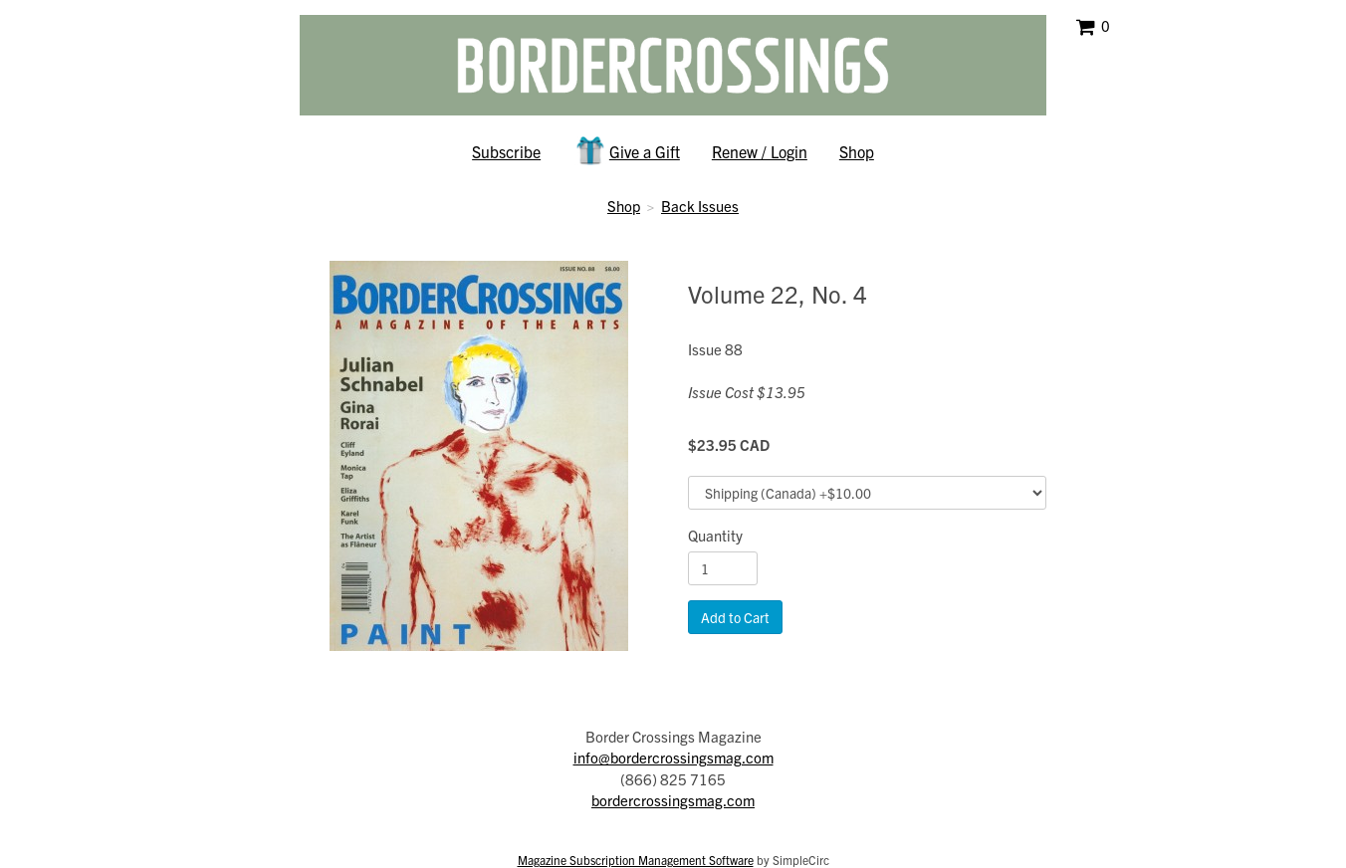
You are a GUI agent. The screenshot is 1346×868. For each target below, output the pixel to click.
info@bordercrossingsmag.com (673, 757)
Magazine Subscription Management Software (636, 859)
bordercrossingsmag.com (673, 799)
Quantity (715, 535)
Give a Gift (626, 150)
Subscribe (506, 151)
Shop (856, 151)
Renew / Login (759, 151)
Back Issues (700, 205)
